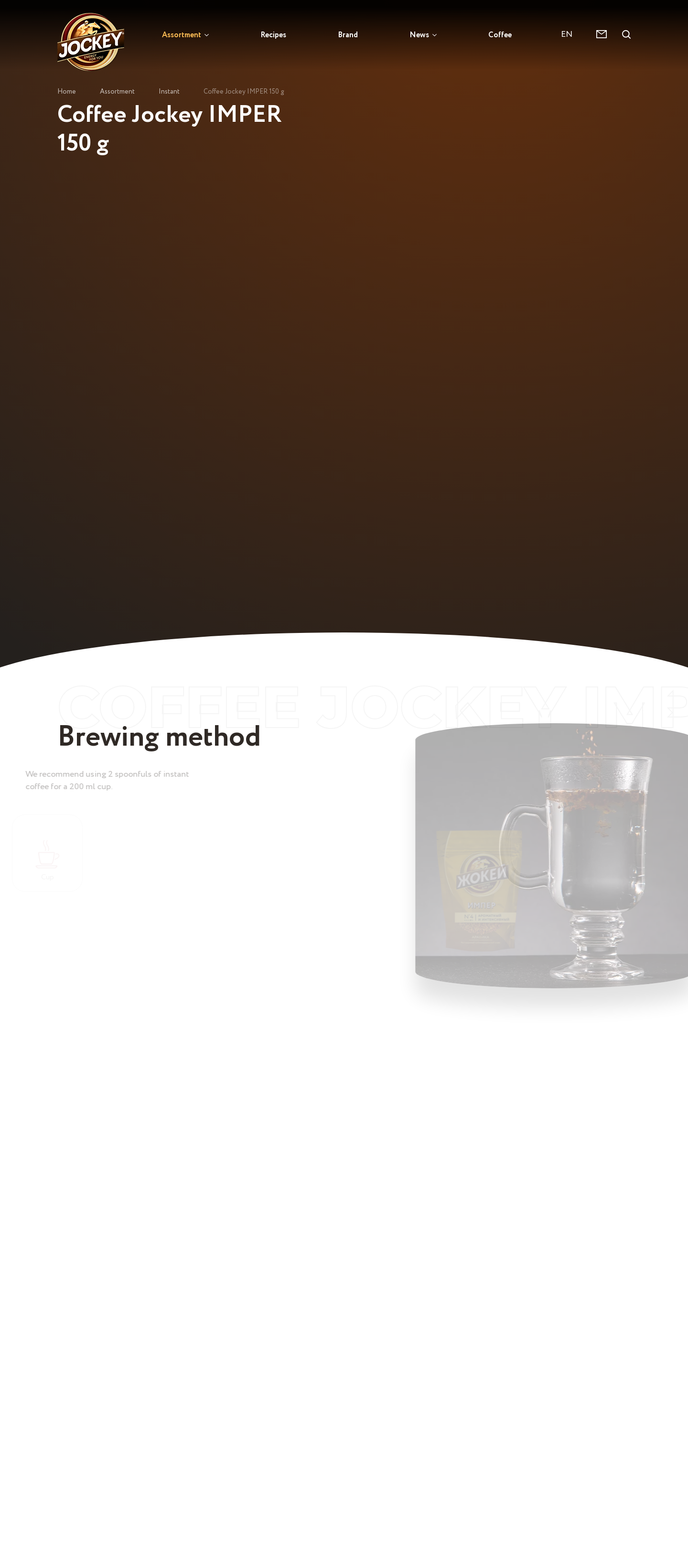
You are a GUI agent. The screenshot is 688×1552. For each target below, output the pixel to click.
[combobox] (571, 34)
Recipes (273, 34)
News (419, 34)
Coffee (500, 34)
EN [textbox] (566, 34)
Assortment (181, 34)
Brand (348, 34)
